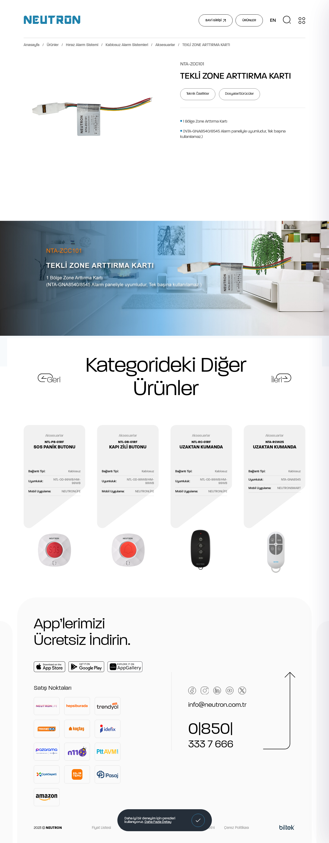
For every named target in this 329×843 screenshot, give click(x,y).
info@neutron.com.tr (217, 705)
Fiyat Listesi (101, 828)
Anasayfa (31, 45)
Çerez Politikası (236, 828)
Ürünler (53, 45)
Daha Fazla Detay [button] (158, 822)
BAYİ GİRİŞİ (215, 20)
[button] (198, 820)
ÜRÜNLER (249, 20)
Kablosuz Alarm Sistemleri (127, 45)
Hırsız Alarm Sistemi (82, 45)
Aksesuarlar (165, 45)
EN (273, 20)
